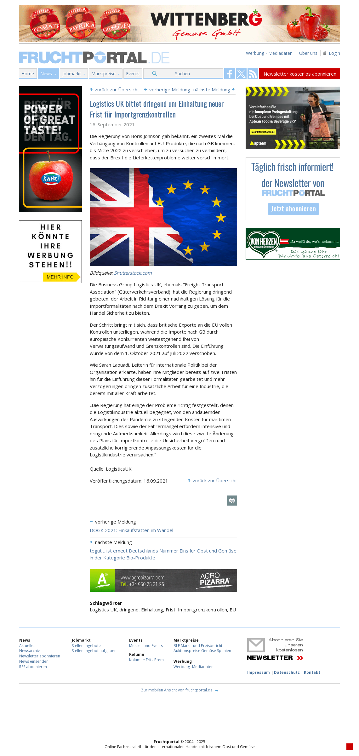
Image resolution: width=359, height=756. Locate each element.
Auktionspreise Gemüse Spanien (202, 650)
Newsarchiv (29, 650)
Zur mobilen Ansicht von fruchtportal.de (177, 690)
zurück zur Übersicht (117, 89)
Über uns (308, 53)
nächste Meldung (211, 89)
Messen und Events (146, 645)
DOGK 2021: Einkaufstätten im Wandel (131, 530)
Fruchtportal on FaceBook (229, 73)
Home (27, 74)
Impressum (258, 672)
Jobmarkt (71, 74)
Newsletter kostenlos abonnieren (300, 74)
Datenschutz (287, 672)
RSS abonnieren (33, 666)
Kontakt (312, 672)
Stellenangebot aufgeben (94, 650)
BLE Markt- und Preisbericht (198, 645)
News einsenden (33, 661)
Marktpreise (103, 74)
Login (334, 53)
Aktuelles (27, 645)
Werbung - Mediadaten (269, 53)
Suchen (182, 74)
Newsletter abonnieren (39, 656)
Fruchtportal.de (95, 57)
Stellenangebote (86, 645)
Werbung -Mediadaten (194, 666)
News (46, 74)
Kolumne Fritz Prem (146, 659)
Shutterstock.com (133, 273)
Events (133, 74)
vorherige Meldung (169, 89)
